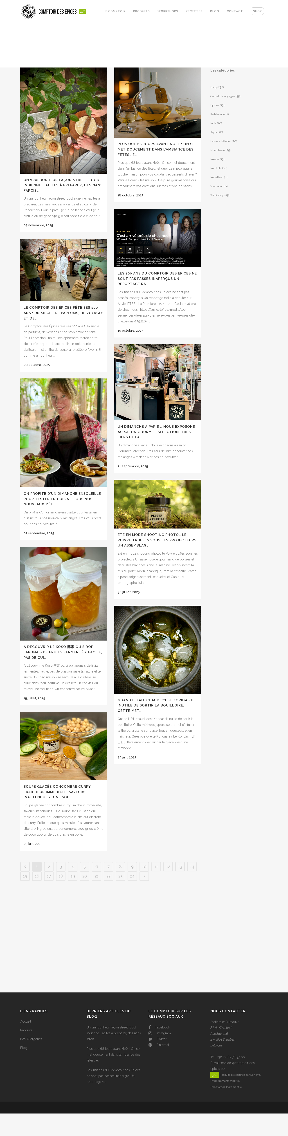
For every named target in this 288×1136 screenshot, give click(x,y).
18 (61, 876)
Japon (214, 132)
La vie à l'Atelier (220, 141)
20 (84, 876)
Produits (215, 168)
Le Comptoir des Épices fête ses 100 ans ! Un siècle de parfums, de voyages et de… (64, 313)
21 (97, 876)
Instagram (159, 1033)
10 (144, 866)
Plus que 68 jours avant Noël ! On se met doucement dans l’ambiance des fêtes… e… (156, 149)
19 (73, 876)
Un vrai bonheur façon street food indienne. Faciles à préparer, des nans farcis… (63, 185)
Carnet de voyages (222, 96)
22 (108, 876)
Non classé (217, 150)
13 (180, 866)
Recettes (216, 177)
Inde (213, 123)
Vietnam (216, 186)
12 (168, 866)
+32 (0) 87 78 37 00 (231, 1057)
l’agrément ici (234, 1087)
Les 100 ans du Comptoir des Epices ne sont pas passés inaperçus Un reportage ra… (157, 278)
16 (37, 876)
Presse (214, 159)
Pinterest (158, 1045)
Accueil (25, 1021)
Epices (214, 105)
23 (120, 876)
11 (156, 866)
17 (49, 876)
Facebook (159, 1027)
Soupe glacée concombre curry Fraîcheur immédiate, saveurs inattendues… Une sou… (57, 792)
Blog (213, 87)
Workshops (217, 195)
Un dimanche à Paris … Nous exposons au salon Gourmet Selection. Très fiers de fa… (156, 432)
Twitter (157, 1039)
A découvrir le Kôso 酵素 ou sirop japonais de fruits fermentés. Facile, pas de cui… (63, 652)
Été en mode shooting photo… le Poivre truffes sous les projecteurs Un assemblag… (157, 540)
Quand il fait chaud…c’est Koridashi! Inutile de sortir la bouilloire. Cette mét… (156, 705)
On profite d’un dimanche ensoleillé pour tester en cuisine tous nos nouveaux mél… (62, 499)
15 (25, 876)
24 (132, 876)
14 (192, 866)
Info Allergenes (31, 1039)
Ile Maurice (217, 114)
